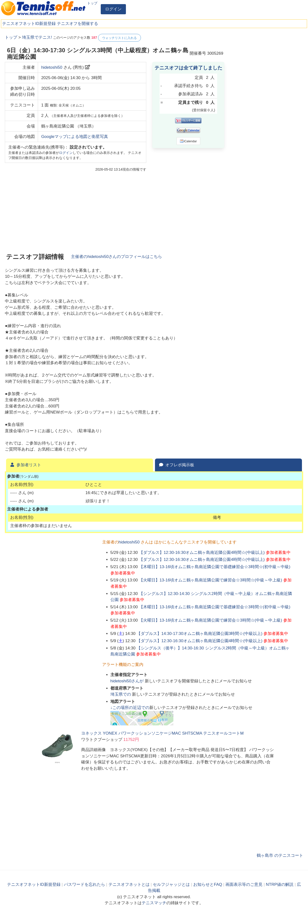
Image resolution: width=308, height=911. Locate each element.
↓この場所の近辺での (130, 707)
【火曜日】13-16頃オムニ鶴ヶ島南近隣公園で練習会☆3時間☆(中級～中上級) (210, 580)
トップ (92, 3)
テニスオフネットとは (129, 884)
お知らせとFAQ (207, 884)
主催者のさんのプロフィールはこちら (116, 256)
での (121, 694)
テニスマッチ (154, 903)
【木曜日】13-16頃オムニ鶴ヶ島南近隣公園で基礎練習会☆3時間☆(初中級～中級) (214, 567)
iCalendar (188, 141)
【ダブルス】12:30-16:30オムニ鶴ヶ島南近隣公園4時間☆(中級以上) (202, 552)
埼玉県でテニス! (37, 37)
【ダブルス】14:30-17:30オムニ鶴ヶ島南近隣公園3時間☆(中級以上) (199, 633)
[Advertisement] (267, 106)
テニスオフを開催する (77, 23)
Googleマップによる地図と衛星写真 (74, 136)
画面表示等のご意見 (243, 884)
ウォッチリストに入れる (119, 38)
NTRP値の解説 (279, 884)
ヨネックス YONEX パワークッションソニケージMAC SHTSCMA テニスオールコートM (162, 733)
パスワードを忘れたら (84, 884)
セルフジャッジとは (171, 884)
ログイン (113, 9)
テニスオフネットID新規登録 (29, 23)
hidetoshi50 (51, 67)
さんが (127, 681)
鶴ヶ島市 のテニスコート (280, 855)
